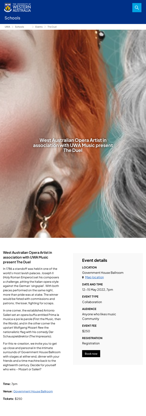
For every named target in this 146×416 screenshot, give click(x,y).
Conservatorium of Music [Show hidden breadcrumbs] (28, 27)
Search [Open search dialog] (136, 7)
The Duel (52, 26)
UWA (7, 26)
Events (39, 26)
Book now (91, 353)
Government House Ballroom (33, 391)
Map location (94, 277)
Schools (19, 26)
